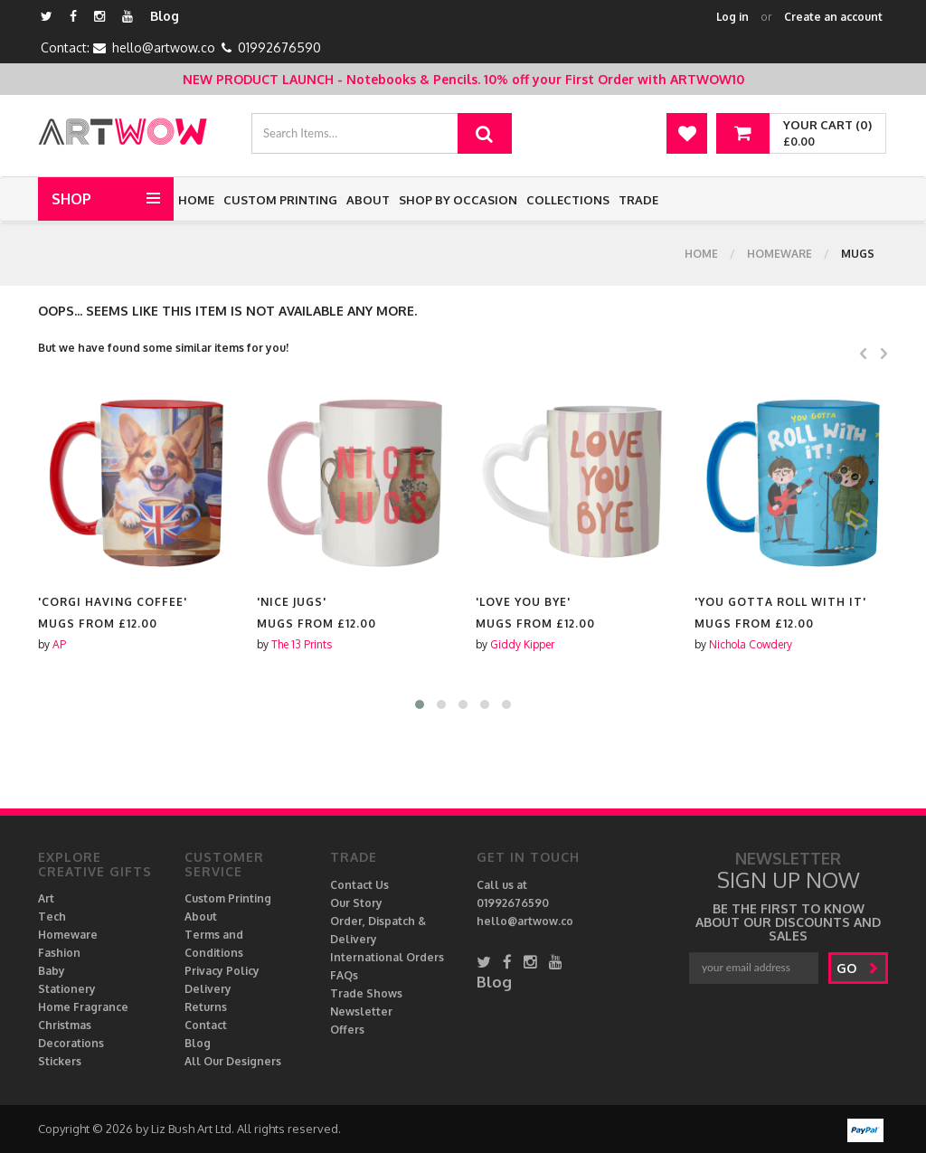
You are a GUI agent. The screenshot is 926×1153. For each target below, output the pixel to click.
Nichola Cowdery (750, 644)
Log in (732, 17)
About (368, 200)
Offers (347, 1029)
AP (59, 644)
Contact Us (359, 885)
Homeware (779, 253)
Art (46, 898)
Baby (51, 971)
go (857, 968)
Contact (205, 1025)
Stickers (59, 1061)
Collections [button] (567, 200)
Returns (205, 1007)
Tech (52, 916)
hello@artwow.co (163, 47)
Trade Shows (366, 993)
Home (196, 200)
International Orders (387, 957)
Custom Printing (280, 200)
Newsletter (361, 1011)
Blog (164, 16)
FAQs (344, 975)
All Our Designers (232, 1061)
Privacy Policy (222, 971)
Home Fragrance (83, 1007)
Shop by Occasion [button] (458, 200)
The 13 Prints (301, 644)
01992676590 (279, 47)
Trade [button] (638, 200)
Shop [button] (71, 199)
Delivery (208, 989)
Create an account (833, 17)
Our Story (356, 903)
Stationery (67, 989)
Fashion (59, 952)
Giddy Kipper (522, 644)
